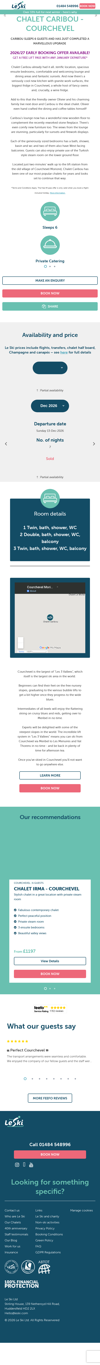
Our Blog (11, 1240)
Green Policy (44, 1240)
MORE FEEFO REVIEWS (50, 1098)
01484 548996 (67, 6)
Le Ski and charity (47, 1216)
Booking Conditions (49, 1234)
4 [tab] (47, 1079)
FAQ (38, 1246)
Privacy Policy (45, 1228)
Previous (4, 14)
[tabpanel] (50, 230)
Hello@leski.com (16, 1313)
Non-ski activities (47, 1222)
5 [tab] (54, 1079)
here (64, 352)
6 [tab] (61, 1079)
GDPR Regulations (48, 1252)
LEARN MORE (50, 775)
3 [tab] (55, 266)
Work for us (12, 1246)
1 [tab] (45, 266)
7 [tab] (68, 1079)
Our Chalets (13, 1222)
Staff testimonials (16, 1234)
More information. (57, 193)
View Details (50, 961)
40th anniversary (16, 1228)
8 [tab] (75, 1079)
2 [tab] (50, 266)
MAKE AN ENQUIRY (50, 280)
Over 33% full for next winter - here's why (50, 12)
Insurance (11, 1252)
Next (95, 14)
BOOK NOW (87, 6)
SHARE (53, 306)
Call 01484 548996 (50, 1144)
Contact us (12, 1210)
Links (38, 1210)
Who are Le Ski (15, 1216)
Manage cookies (81, 1210)
